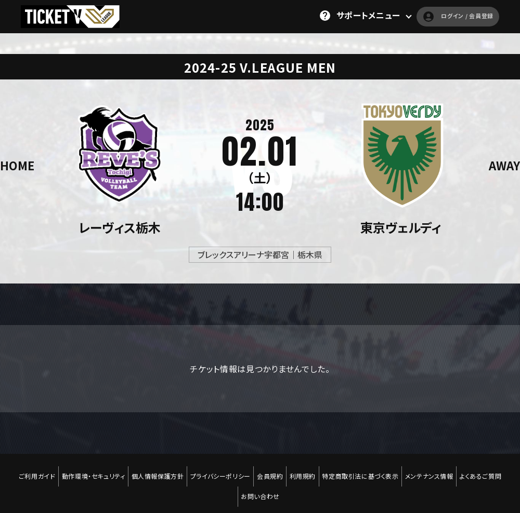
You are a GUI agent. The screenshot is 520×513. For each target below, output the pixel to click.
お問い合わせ (260, 477)
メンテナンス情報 (436, 470)
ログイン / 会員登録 (443, 15)
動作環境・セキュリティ (86, 470)
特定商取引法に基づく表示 (365, 470)
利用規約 (305, 470)
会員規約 (270, 470)
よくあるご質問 (490, 470)
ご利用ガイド (27, 470)
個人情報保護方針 (152, 470)
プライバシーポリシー (218, 470)
